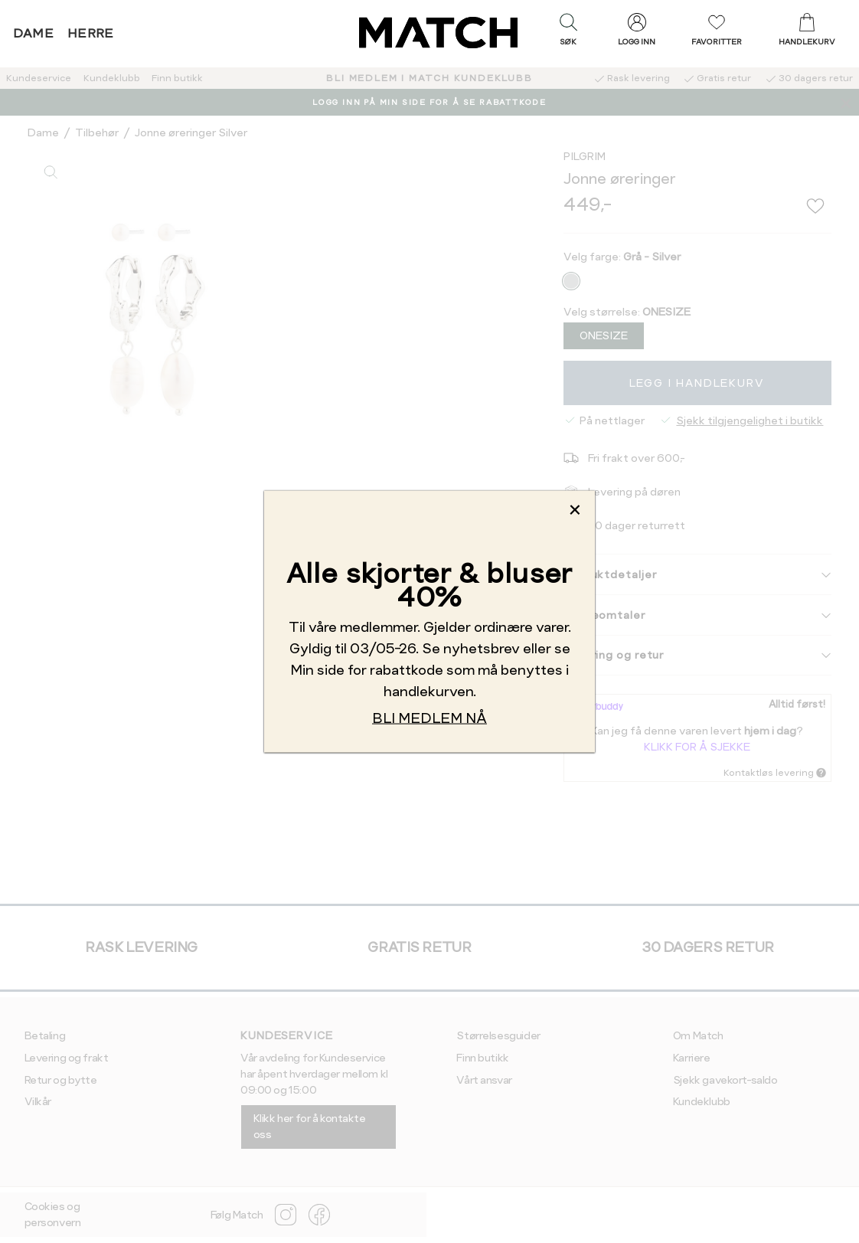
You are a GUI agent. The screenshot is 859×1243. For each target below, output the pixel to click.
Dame (33, 33)
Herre (90, 33)
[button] (568, 33)
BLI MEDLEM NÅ (429, 717)
